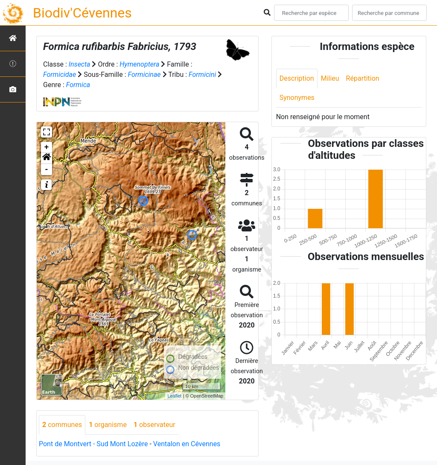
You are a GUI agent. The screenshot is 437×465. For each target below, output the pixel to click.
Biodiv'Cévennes (82, 13)
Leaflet (174, 395)
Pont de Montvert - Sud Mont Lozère (93, 444)
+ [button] (46, 147)
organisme (108, 425)
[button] (46, 158)
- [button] (46, 169)
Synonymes (297, 98)
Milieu (330, 78)
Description (297, 78)
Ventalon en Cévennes (187, 444)
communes (62, 425)
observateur (154, 425)
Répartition (362, 78)
